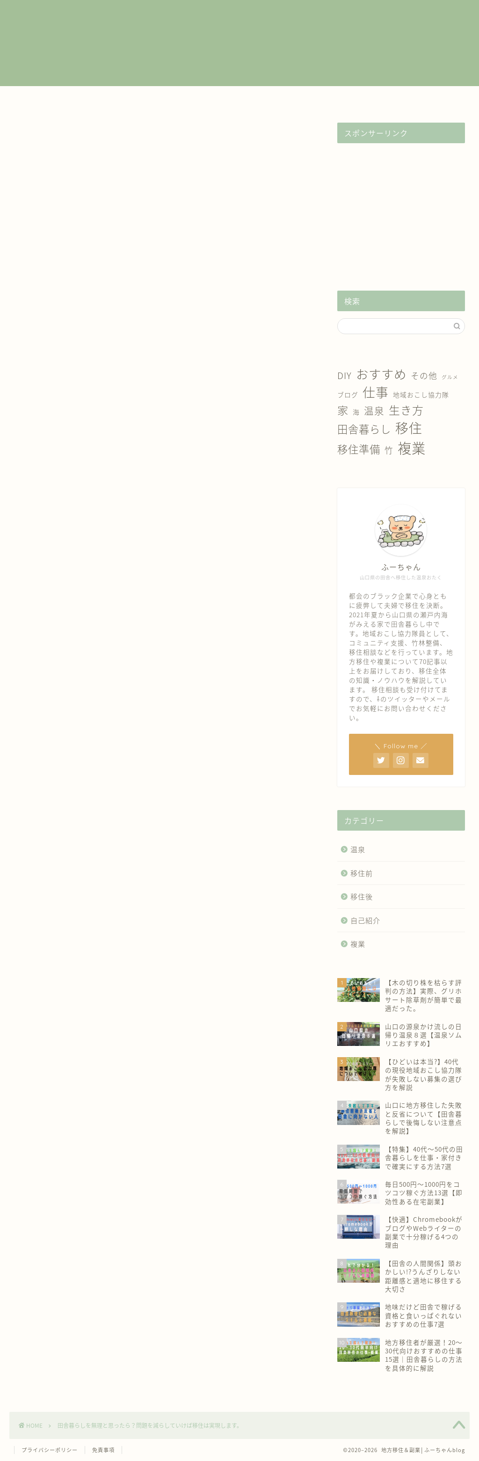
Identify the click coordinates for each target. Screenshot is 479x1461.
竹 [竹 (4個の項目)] (389, 450)
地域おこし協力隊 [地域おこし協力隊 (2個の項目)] (421, 394)
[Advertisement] (401, 208)
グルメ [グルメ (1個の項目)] (450, 376)
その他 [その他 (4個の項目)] (424, 375)
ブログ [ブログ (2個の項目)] (347, 394)
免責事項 (103, 1450)
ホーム (42, 98)
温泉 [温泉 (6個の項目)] (374, 410)
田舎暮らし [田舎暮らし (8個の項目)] (364, 429)
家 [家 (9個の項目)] (342, 410)
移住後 (239, 98)
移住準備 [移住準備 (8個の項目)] (358, 449)
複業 (108, 98)
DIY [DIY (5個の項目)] (344, 375)
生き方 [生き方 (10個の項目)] (406, 410)
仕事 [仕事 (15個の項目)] (376, 392)
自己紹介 (371, 98)
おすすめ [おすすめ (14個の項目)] (381, 374)
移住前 (174, 98)
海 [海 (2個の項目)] (356, 411)
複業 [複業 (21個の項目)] (412, 448)
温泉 (305, 98)
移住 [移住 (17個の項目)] (408, 428)
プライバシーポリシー (50, 1450)
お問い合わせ (436, 98)
